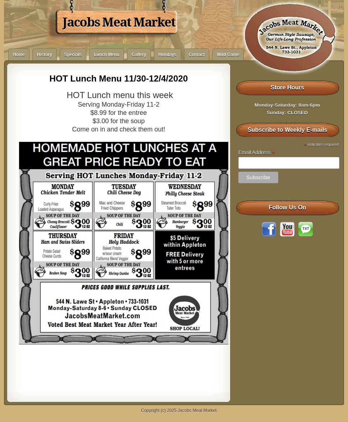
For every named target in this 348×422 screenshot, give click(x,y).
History (44, 54)
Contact (197, 54)
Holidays (168, 54)
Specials (73, 54)
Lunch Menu (106, 54)
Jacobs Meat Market (119, 22)
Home (19, 54)
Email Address (256, 152)
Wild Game (228, 54)
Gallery (139, 54)
